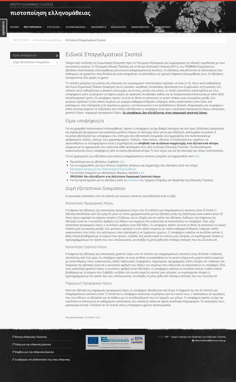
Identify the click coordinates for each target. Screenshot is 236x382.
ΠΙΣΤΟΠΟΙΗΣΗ (33, 27)
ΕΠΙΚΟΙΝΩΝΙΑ (163, 27)
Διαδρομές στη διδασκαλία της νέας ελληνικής (42, 359)
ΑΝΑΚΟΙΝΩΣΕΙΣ (140, 27)
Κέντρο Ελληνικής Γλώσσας (31, 336)
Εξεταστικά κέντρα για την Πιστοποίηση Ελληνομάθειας (103, 169)
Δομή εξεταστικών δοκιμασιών (35, 62)
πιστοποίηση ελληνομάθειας (50, 13)
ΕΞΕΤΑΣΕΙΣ (54, 27)
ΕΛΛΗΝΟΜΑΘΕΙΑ (76, 27)
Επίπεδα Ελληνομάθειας (47, 40)
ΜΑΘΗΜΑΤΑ (98, 27)
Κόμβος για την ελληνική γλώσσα (34, 352)
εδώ (196, 156)
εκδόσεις (133, 180)
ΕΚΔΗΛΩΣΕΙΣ (118, 27)
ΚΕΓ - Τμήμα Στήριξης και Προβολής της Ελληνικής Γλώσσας (195, 336)
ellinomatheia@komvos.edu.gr (210, 340)
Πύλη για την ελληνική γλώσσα (33, 344)
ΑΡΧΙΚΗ (14, 27)
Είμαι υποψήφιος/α (35, 55)
